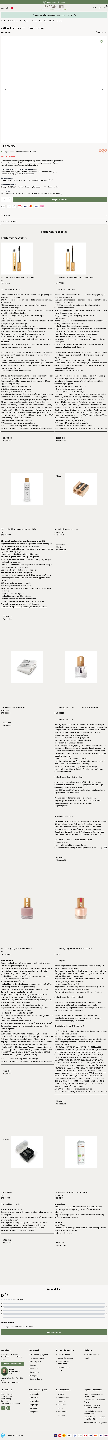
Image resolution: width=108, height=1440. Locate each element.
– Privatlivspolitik (35, 1362)
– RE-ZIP (59, 1371)
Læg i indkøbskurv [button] (59, 200)
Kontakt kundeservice (12, 1364)
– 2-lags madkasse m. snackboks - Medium (92, 1406)
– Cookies (32, 1365)
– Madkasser (33, 1398)
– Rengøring (33, 1412)
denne (32, 355)
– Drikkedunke (34, 1394)
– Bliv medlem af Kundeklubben (62, 1363)
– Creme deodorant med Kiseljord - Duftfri (93, 1395)
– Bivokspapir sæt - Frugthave (95, 1422)
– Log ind (87, 1358)
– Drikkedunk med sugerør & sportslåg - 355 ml (94, 1418)
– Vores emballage (63, 1367)
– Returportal (33, 1368)
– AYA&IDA (60, 1394)
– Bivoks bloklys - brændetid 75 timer (94, 1401)
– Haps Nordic (61, 1412)
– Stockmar (60, 1401)
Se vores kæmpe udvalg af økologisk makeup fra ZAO (24, 606)
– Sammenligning (35, 1379)
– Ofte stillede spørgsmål (38, 1355)
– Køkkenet (33, 1408)
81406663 (14, 1373)
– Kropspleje (33, 1405)
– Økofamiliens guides (64, 1358)
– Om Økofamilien (63, 1355)
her (24, 313)
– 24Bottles (60, 1415)
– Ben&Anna (61, 1405)
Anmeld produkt (54, 1332)
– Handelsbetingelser (36, 1358)
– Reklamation (34, 1372)
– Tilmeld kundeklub (91, 1355)
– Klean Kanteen (62, 1398)
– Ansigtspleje (34, 1401)
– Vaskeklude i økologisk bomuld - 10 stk (93, 1412)
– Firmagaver (34, 1375)
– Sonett (59, 1408)
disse (7, 355)
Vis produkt (7, 440)
